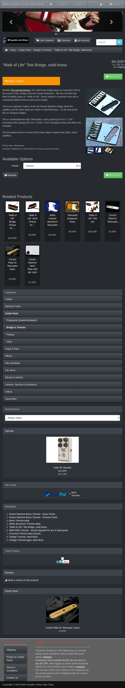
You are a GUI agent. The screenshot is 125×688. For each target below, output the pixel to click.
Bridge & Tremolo (42, 50)
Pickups (9, 334)
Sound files (10, 399)
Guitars (9, 299)
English (79, 4)
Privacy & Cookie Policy (15, 659)
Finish (15, 166)
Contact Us (12, 677)
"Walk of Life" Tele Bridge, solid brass (73, 50)
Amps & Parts (12, 349)
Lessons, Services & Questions (21, 384)
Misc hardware (12, 363)
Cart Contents (45, 40)
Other (8, 341)
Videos (8, 391)
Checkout (64, 40)
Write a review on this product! (23, 580)
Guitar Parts (25, 50)
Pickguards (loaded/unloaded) (21, 320)
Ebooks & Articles (14, 377)
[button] (11, 22)
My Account (82, 40)
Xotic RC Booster (62, 467)
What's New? (11, 591)
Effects (8, 356)
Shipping (11, 650)
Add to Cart (113, 76)
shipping (121, 67)
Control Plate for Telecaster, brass (62, 627)
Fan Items (10, 370)
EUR (62, 4)
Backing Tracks (13, 306)
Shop (13, 50)
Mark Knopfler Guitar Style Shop (24, 4)
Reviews (10, 175)
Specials (9, 431)
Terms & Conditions (12, 669)
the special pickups (20, 90)
